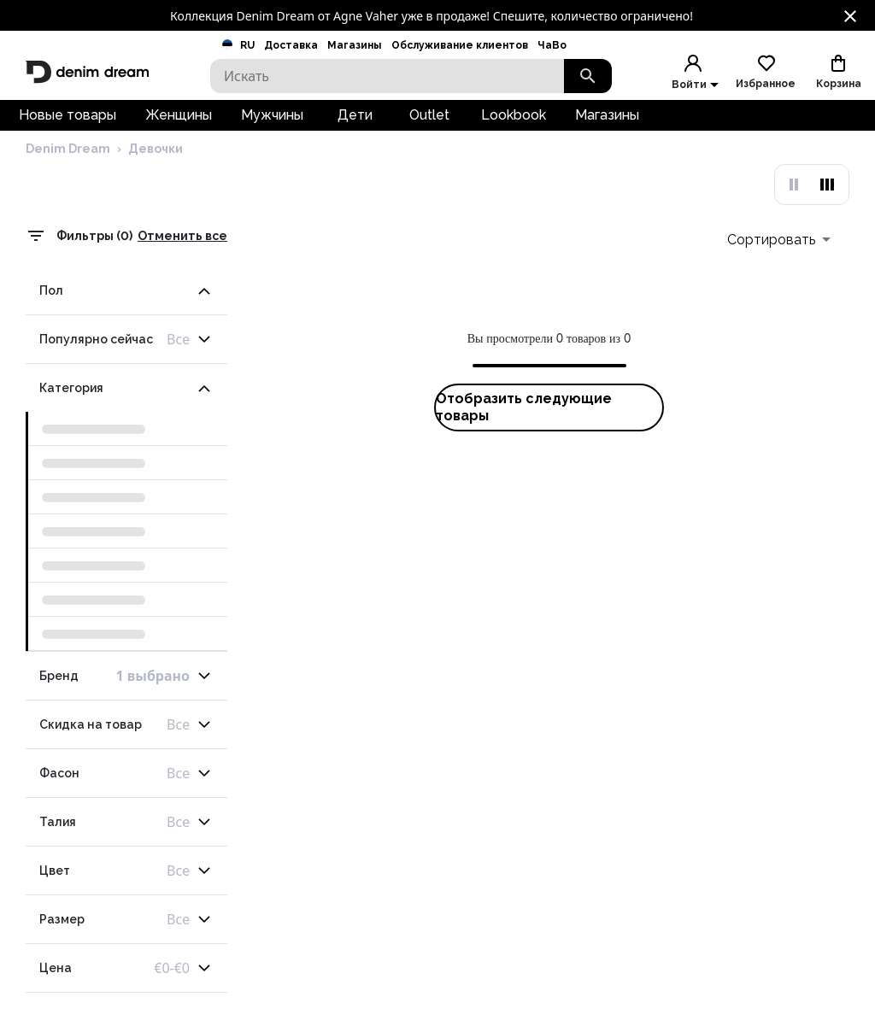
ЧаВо (552, 45)
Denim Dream (68, 182)
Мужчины (272, 124)
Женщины (178, 124)
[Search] (387, 76)
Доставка (291, 45)
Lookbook (513, 124)
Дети (355, 124)
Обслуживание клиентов (459, 45)
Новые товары (67, 124)
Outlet (429, 124)
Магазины (354, 45)
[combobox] (779, 270)
